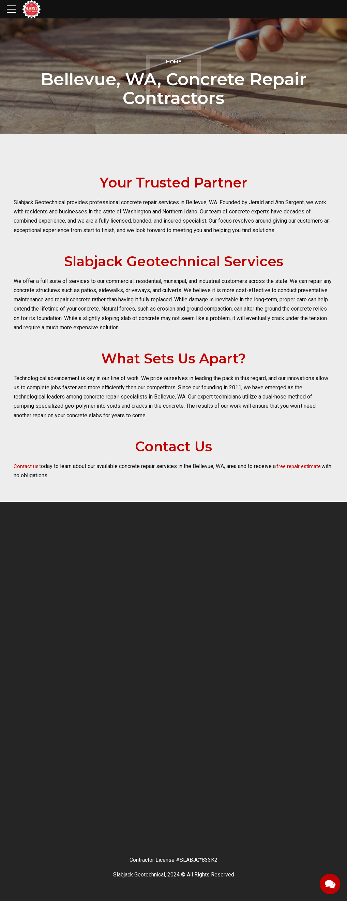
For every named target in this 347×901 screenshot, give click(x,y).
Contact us (26, 466)
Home (173, 62)
